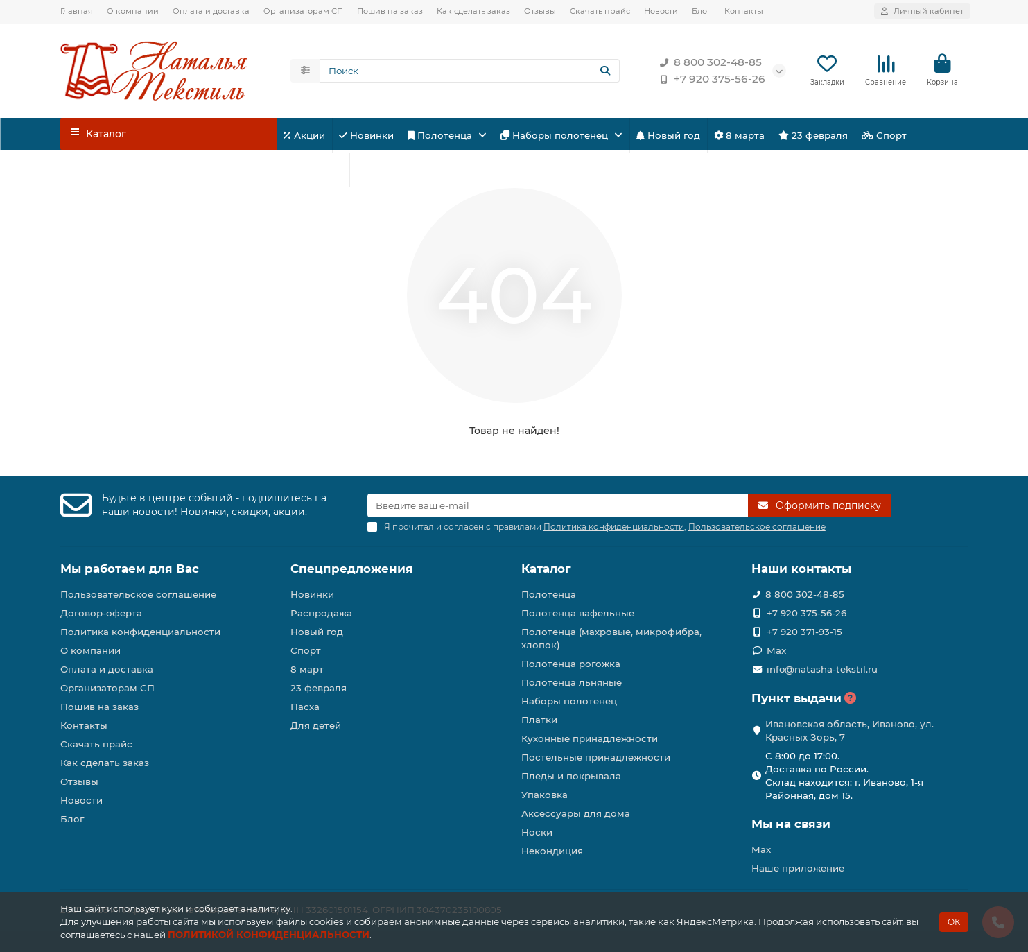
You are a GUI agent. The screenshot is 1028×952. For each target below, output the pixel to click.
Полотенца (441, 135)
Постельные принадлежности (595, 757)
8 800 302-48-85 (708, 63)
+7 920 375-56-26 (709, 79)
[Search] (470, 71)
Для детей (313, 170)
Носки (536, 832)
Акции (304, 135)
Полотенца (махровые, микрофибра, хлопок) (611, 638)
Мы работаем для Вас (129, 568)
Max (776, 650)
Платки (539, 719)
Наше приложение (797, 868)
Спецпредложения (351, 568)
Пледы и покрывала (571, 775)
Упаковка (544, 794)
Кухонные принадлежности (589, 738)
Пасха (375, 170)
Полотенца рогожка (570, 663)
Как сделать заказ (473, 11)
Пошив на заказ (390, 11)
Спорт (884, 135)
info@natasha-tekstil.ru (822, 669)
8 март (307, 669)
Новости (661, 11)
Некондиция (552, 850)
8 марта (739, 135)
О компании (133, 11)
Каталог (546, 568)
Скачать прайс (600, 11)
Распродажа (321, 612)
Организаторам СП (303, 11)
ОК (954, 922)
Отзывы (540, 11)
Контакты (743, 11)
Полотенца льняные (571, 682)
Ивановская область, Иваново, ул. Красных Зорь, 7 (849, 730)
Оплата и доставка (211, 11)
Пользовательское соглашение (138, 594)
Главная (76, 11)
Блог (701, 11)
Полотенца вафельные (577, 612)
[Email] (557, 505)
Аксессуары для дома (575, 813)
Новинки (366, 135)
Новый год (668, 135)
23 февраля (813, 135)
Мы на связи (790, 824)
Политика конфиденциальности (140, 631)
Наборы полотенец (555, 135)
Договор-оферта (101, 612)
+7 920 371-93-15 (804, 631)
